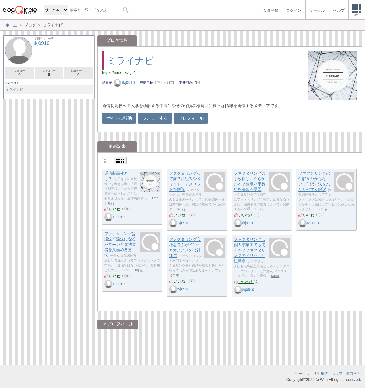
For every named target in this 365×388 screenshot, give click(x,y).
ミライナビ (130, 60)
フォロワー (49, 73)
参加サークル (78, 73)
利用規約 (320, 373)
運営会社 (353, 373)
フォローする (155, 118)
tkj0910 (124, 82)
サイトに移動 (119, 118)
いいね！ (116, 209)
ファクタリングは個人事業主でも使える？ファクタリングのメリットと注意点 (249, 250)
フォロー (19, 73)
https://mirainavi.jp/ (118, 72)
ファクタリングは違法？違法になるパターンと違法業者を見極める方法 (120, 244)
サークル (302, 373)
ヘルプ (337, 373)
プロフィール (190, 118)
